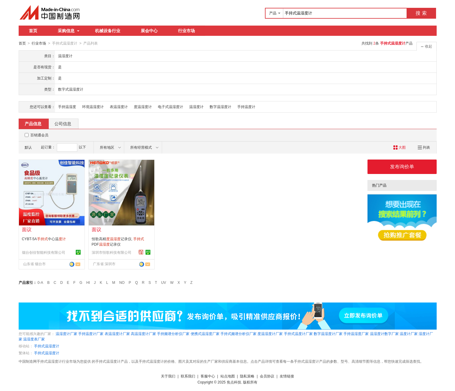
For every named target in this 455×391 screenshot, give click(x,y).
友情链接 (287, 376)
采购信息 (68, 30)
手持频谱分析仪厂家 (173, 333)
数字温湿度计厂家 (328, 333)
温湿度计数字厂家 (384, 333)
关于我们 (168, 376)
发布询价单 (402, 166)
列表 (424, 147)
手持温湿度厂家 (356, 333)
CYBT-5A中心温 (44, 239)
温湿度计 (196, 106)
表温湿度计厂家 (117, 333)
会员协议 (267, 376)
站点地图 (227, 376)
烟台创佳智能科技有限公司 (43, 252)
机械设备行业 (107, 30)
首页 (33, 30)
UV (163, 282)
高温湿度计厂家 (143, 333)
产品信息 (33, 123)
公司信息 (62, 123)
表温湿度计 (119, 106)
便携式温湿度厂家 (205, 333)
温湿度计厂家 (66, 333)
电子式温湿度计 (170, 106)
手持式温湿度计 (46, 346)
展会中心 (149, 30)
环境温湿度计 (93, 106)
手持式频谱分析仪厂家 (238, 333)
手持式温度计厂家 (298, 333)
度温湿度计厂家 (270, 333)
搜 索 (421, 13)
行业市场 (186, 30)
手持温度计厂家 (90, 333)
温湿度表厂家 (34, 339)
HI (88, 282)
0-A (40, 282)
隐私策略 (247, 376)
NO (122, 282)
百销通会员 (39, 135)
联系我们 (188, 376)
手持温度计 (246, 106)
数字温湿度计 (220, 106)
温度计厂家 (409, 333)
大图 (399, 147)
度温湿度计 (143, 106)
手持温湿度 (67, 106)
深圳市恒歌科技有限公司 (111, 252)
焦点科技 (234, 382)
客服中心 (208, 376)
